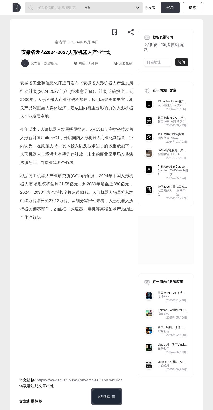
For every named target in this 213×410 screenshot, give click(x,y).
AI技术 (178, 105)
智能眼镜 (163, 154)
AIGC (174, 138)
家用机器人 (165, 105)
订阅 (181, 62)
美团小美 (163, 121)
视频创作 (163, 296)
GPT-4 (175, 154)
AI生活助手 (178, 121)
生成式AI (163, 365)
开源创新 (163, 331)
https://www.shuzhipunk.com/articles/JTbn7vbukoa (80, 380)
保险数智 (163, 138)
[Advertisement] (76, 264)
